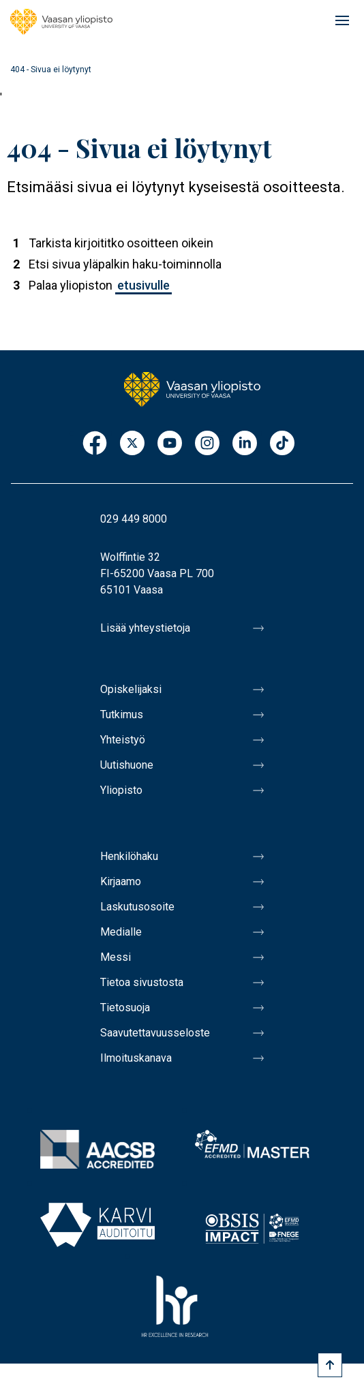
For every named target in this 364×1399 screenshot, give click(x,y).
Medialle (121, 931)
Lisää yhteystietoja (145, 627)
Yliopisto (121, 790)
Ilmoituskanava (136, 1057)
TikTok (282, 444)
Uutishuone (126, 764)
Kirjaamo (120, 881)
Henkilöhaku (129, 856)
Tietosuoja (125, 1007)
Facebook (94, 444)
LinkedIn (244, 444)
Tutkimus (121, 714)
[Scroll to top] (330, 1365)
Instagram (207, 444)
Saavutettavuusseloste (155, 1032)
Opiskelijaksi (131, 689)
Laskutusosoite (137, 906)
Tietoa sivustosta (141, 982)
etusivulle (143, 285)
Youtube (169, 444)
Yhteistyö (122, 739)
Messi (115, 957)
